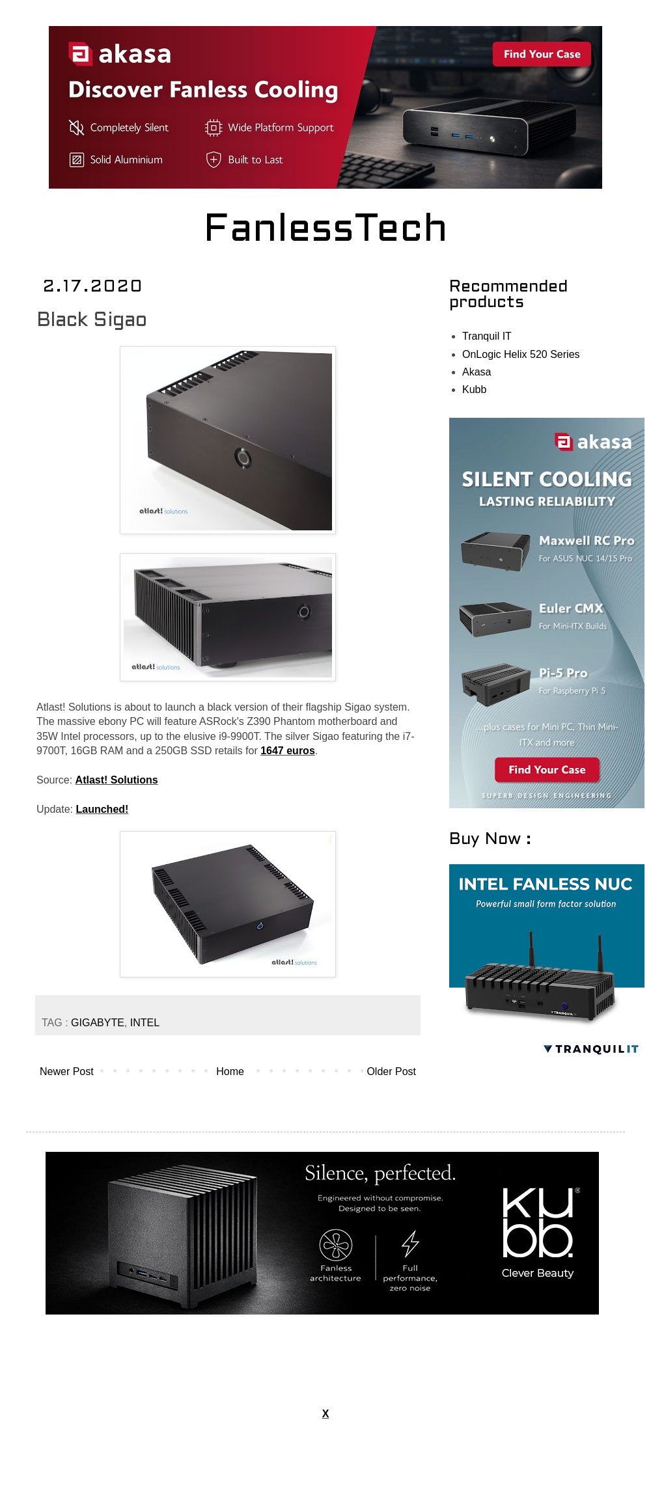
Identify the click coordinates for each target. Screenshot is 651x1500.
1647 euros (287, 750)
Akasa (476, 371)
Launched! (102, 809)
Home (230, 1071)
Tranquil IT (487, 336)
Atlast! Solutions (117, 779)
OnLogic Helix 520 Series (521, 354)
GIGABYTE (97, 1022)
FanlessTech (326, 231)
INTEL (144, 1022)
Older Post (391, 1071)
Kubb (474, 389)
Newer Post (67, 1071)
